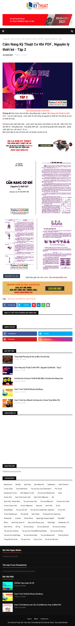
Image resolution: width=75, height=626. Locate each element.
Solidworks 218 (63, 522)
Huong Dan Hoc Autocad (51, 514)
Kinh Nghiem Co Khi (27, 493)
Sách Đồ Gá (8, 527)
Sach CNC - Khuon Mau (12, 501)
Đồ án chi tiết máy (51, 539)
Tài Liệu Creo (25, 539)
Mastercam (8, 484)
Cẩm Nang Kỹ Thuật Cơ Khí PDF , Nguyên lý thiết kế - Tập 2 (37, 368)
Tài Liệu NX (24, 514)
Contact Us (44, 619)
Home (29, 619)
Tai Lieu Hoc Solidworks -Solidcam (42, 510)
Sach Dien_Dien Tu (17, 522)
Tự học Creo (37, 539)
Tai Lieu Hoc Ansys (59, 527)
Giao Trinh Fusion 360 (22, 497)
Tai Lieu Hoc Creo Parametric (41, 489)
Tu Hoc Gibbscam (26, 506)
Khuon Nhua (28, 518)
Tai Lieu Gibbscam (46, 501)
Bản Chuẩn (35, 514)
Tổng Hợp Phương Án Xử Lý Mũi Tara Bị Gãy (31, 357)
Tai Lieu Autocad (43, 527)
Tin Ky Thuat (8, 489)
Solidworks (51, 484)
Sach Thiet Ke (16, 39)
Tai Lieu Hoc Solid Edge (12, 535)
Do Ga (58, 506)
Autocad (39, 506)
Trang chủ (6, 39)
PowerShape (8, 510)
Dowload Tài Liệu (11, 276)
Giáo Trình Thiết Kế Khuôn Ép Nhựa (28, 389)
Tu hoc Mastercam (10, 514)
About (36, 619)
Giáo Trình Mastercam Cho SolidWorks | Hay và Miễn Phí (37, 605)
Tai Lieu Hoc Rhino (56, 531)
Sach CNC (48, 506)
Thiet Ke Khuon (63, 535)
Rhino (6, 522)
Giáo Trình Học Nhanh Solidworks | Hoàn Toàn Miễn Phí (37, 400)
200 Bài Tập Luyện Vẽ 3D (24, 583)
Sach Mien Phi (20, 299)
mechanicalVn (8, 55)
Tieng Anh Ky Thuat (11, 539)
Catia (60, 493)
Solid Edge (51, 522)
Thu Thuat (58, 489)
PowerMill (61, 518)
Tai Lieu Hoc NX (21, 510)
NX (53, 497)
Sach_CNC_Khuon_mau (36, 522)
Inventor (18, 518)
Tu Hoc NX (61, 510)
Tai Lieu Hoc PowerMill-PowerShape (34, 531)
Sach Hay (11, 299)
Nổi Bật (18, 484)
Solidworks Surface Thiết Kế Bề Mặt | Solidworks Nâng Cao (38, 378)
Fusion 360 (8, 497)
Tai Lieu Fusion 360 (30, 501)
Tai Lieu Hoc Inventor (11, 531)
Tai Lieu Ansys (29, 527)
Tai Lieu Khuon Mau (30, 535)
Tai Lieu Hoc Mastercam (46, 493)
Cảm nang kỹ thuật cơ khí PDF (37, 111)
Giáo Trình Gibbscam (41, 497)
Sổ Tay (18, 527)
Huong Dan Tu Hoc (10, 493)
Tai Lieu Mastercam (48, 535)
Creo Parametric (22, 489)
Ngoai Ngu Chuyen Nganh (45, 518)
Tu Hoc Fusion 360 (10, 506)
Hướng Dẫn (8, 518)
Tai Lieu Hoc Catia (63, 501)
